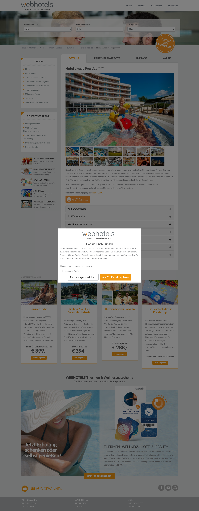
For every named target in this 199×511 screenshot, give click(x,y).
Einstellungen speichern (83, 277)
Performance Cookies (71, 271)
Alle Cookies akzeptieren (115, 277)
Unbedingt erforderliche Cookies (76, 266)
